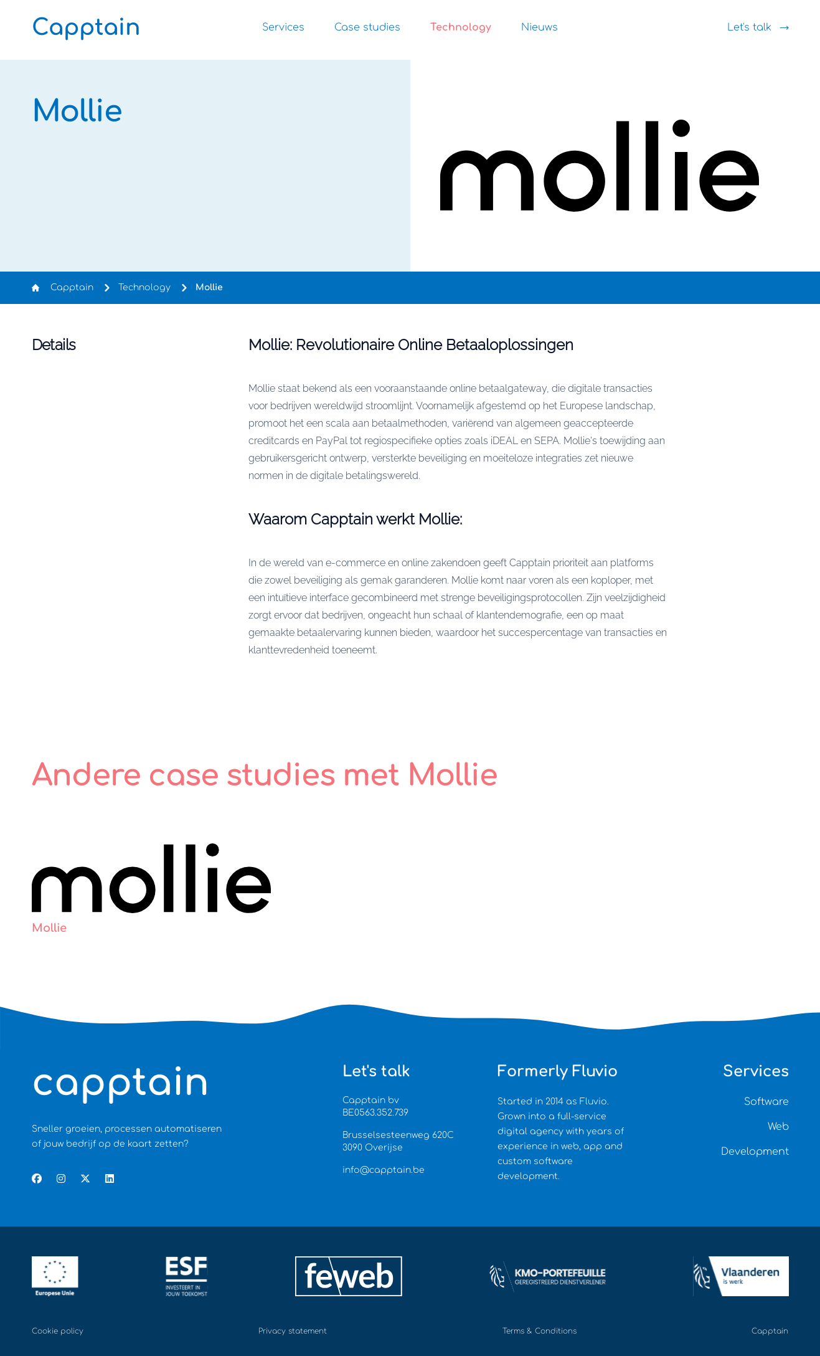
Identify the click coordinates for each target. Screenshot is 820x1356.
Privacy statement (292, 1331)
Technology (460, 27)
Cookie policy (57, 1331)
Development (755, 1151)
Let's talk (758, 27)
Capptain (71, 287)
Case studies (367, 27)
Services (283, 27)
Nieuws (539, 27)
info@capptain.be (383, 1170)
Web (778, 1126)
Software (766, 1101)
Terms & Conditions (539, 1331)
